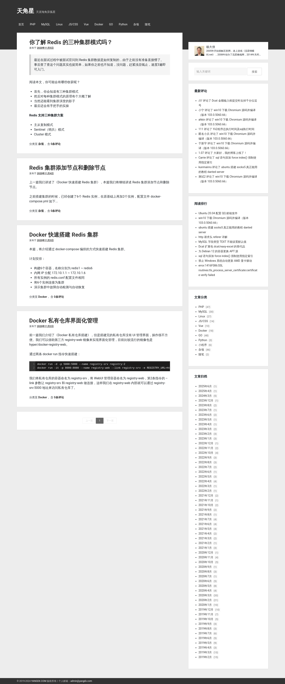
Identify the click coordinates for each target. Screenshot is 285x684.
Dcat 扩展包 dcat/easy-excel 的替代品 (222, 246)
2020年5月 (205, 585)
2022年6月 (205, 471)
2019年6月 (205, 638)
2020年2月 (205, 600)
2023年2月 (205, 433)
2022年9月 (205, 457)
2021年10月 (206, 505)
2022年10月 (206, 452)
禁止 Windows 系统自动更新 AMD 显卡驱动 (225, 260)
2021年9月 (205, 509)
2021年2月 (205, 543)
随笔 (147, 24)
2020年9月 (205, 566)
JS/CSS (73, 24)
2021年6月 (205, 524)
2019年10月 (206, 619)
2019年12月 (206, 609)
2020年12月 (206, 552)
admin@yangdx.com (81, 681)
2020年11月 (206, 557)
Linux (59, 24)
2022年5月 (205, 476)
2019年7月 (205, 633)
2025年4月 (205, 391)
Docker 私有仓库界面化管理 (63, 320)
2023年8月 (205, 405)
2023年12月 (206, 400)
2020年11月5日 (45, 48)
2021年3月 (205, 538)
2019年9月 (205, 623)
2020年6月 (205, 581)
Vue (86, 24)
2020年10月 (206, 562)
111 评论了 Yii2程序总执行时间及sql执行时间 (226, 129)
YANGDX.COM (38, 681)
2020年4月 (205, 590)
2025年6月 (205, 386)
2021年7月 (205, 519)
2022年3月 (205, 486)
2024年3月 (205, 395)
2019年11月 (206, 614)
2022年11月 (206, 448)
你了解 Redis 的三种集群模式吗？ (71, 42)
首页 (21, 24)
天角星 (25, 11)
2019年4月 (205, 647)
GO (111, 24)
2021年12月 (206, 495)
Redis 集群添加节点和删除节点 (67, 168)
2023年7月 (205, 410)
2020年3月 (205, 595)
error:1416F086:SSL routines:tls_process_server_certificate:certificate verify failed (228, 270)
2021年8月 (205, 514)
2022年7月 (205, 467)
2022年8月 (205, 462)
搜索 (254, 71)
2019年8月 (205, 628)
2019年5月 (205, 642)
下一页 (110, 420)
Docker (99, 24)
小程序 (203, 344)
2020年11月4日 (45, 173)
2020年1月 (205, 604)
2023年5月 (205, 419)
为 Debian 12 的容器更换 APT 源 (218, 251)
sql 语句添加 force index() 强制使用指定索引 (226, 256)
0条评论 (56, 144)
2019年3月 (205, 652)
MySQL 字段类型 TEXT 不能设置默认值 (222, 241)
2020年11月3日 (45, 240)
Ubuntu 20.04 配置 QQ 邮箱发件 (218, 213)
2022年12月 (206, 443)
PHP (32, 24)
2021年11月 (206, 500)
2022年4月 (205, 481)
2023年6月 (205, 414)
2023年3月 (205, 429)
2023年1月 (205, 438)
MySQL (45, 24)
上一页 (89, 420)
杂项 (136, 24)
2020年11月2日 (45, 326)
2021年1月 (205, 547)
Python (123, 24)
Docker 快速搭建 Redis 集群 (63, 234)
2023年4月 (205, 424)
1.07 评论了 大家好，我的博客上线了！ (223, 152)
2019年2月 (205, 657)
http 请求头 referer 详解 (213, 237)
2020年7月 (205, 576)
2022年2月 (205, 490)
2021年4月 (205, 533)
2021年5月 (205, 528)
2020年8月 (205, 571)
